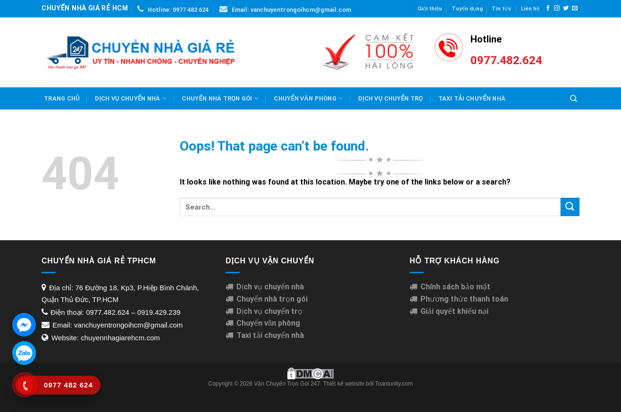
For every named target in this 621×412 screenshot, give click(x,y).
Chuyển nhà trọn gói (220, 98)
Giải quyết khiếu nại (454, 311)
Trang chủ (62, 98)
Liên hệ (530, 9)
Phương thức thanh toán (464, 298)
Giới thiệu (430, 9)
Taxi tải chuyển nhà (270, 335)
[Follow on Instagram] (557, 8)
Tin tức (502, 9)
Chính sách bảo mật (455, 286)
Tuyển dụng (467, 9)
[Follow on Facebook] (548, 8)
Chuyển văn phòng (308, 98)
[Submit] (570, 207)
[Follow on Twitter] (566, 8)
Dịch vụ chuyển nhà (131, 98)
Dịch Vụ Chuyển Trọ (390, 98)
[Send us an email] (575, 8)
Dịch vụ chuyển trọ (269, 311)
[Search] (573, 98)
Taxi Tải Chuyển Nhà (472, 98)
